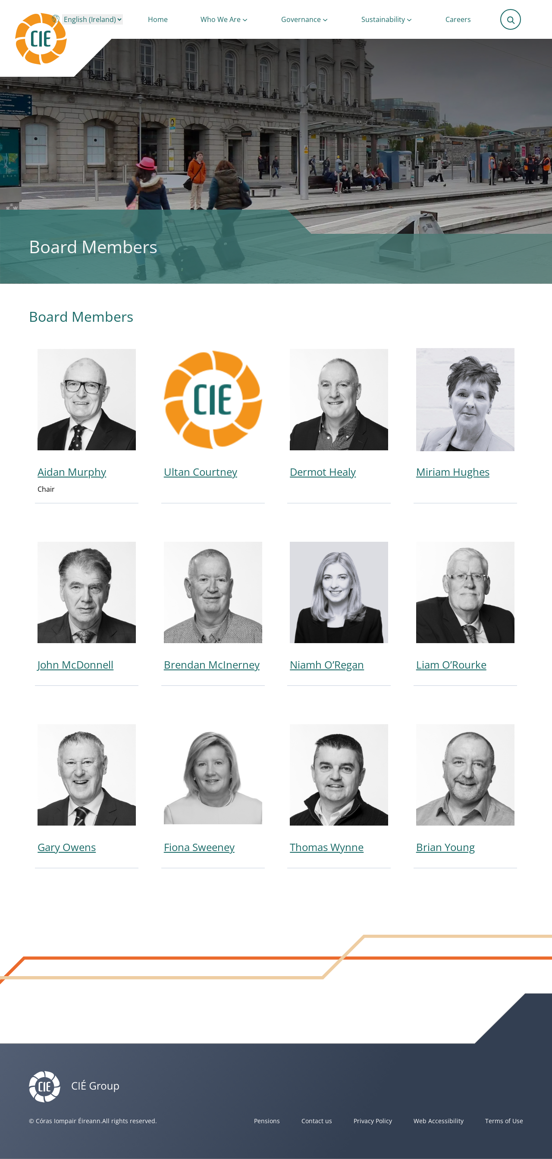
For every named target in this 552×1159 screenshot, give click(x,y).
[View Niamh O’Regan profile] (339, 610)
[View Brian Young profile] (465, 792)
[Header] (58, 38)
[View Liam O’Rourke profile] (465, 610)
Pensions (267, 1121)
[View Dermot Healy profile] (339, 422)
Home (158, 19)
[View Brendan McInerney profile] (213, 610)
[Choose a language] (92, 19)
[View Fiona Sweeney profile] (213, 792)
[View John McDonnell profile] (86, 610)
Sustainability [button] (383, 19)
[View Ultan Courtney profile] (213, 422)
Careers (458, 19)
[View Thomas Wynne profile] (339, 792)
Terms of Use (504, 1121)
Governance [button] (301, 19)
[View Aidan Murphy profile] (86, 422)
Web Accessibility (439, 1121)
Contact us (316, 1121)
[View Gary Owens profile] (86, 792)
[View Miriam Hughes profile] (465, 422)
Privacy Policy (373, 1121)
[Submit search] (511, 19)
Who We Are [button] (221, 19)
